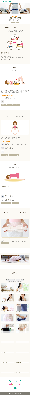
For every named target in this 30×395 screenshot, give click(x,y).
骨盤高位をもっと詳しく (5, 104)
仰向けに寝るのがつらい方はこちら (14, 104)
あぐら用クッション (8, 97)
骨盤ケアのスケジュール (12, 281)
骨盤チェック (13, 279)
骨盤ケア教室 (19, 281)
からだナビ (18, 279)
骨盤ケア (22, 279)
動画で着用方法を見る (5, 155)
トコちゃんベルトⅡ (8, 143)
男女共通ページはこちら (15, 22)
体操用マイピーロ (8, 195)
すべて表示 (7, 279)
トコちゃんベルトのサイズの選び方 (13, 155)
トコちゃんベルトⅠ (8, 147)
